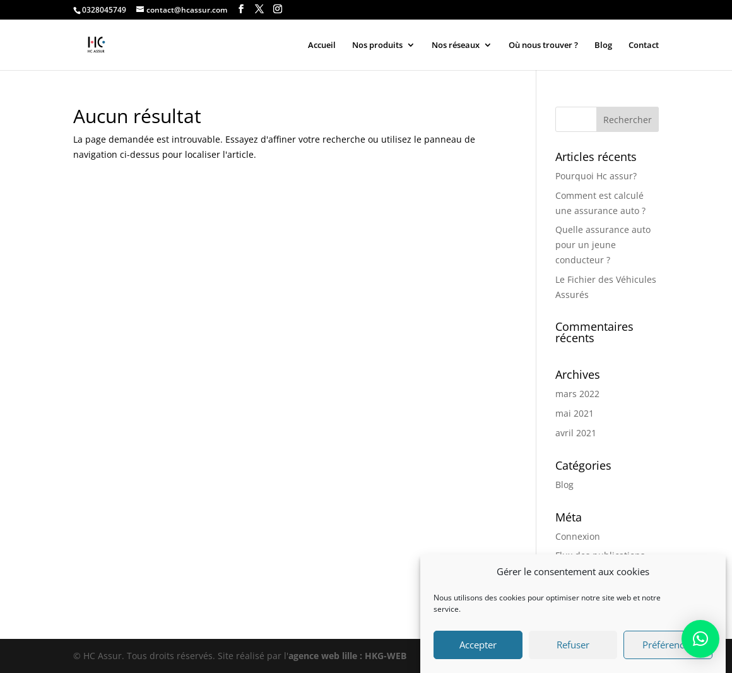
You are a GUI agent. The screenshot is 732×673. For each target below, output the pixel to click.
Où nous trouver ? (543, 45)
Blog (603, 45)
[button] (700, 639)
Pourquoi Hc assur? (596, 176)
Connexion (577, 536)
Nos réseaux (456, 45)
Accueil (322, 45)
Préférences (668, 649)
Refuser (573, 649)
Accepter (478, 649)
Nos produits (377, 45)
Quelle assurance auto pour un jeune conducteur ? (603, 244)
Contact (644, 45)
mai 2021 (574, 413)
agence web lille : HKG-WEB (347, 656)
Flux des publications (600, 555)
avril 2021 (575, 433)
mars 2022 (577, 394)
